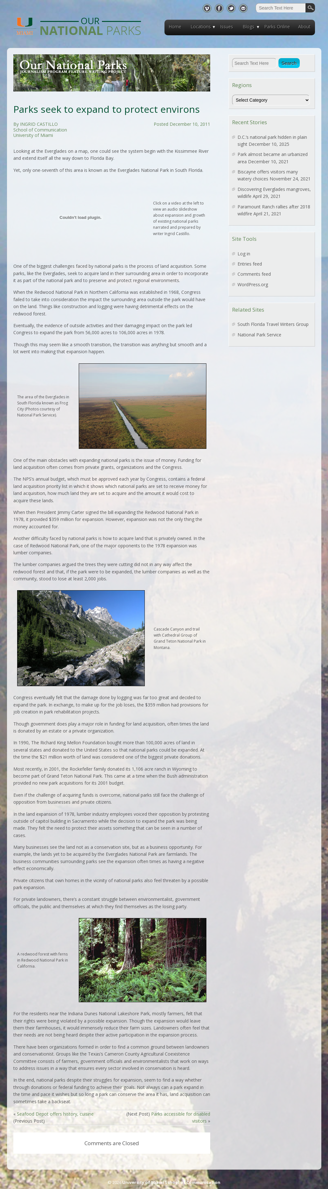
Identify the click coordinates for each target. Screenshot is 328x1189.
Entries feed (250, 264)
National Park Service (259, 335)
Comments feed (254, 274)
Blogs (248, 27)
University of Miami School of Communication (171, 1182)
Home (175, 27)
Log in (244, 254)
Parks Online (277, 27)
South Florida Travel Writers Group (273, 324)
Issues (226, 27)
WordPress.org (253, 284)
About (304, 27)
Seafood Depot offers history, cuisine (55, 1114)
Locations (201, 27)
